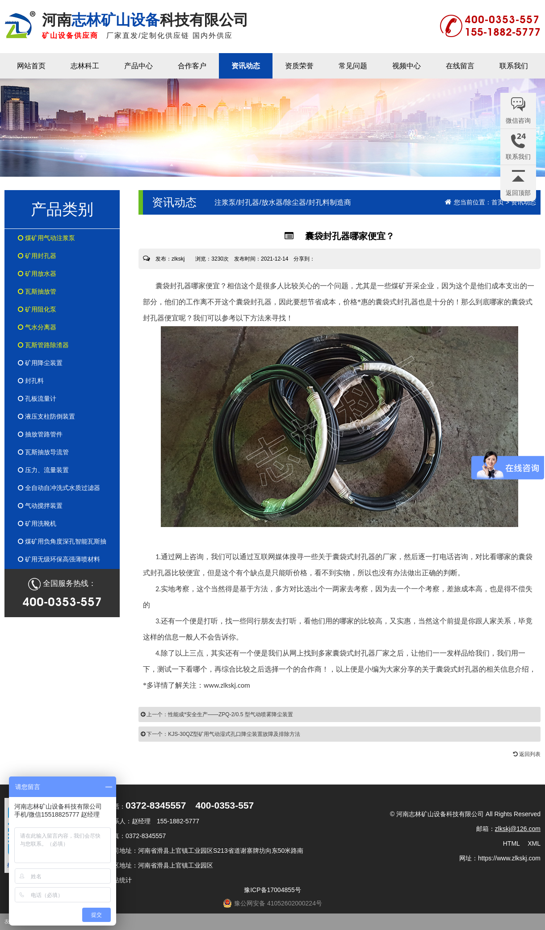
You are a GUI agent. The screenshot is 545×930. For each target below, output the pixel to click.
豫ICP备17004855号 (272, 889)
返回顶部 (518, 192)
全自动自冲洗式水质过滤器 (59, 487)
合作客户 (192, 66)
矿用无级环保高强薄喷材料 (59, 559)
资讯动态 (245, 66)
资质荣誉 (299, 66)
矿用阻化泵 (37, 309)
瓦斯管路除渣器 (43, 345)
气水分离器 (37, 327)
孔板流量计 (37, 398)
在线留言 (460, 66)
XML (534, 843)
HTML (511, 843)
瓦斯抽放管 (37, 291)
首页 (497, 202)
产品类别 (62, 209)
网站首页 (31, 66)
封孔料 (31, 380)
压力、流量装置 (43, 469)
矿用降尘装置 (40, 362)
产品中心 (138, 66)
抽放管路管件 (40, 434)
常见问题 (353, 66)
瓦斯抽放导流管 (43, 452)
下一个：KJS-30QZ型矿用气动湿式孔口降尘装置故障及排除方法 (220, 734)
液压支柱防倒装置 (46, 416)
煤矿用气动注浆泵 (46, 237)
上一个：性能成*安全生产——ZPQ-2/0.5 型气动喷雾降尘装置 (217, 714)
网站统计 (119, 880)
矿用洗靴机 (37, 523)
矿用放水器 (37, 273)
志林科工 (85, 66)
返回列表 (527, 754)
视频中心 (406, 66)
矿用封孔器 (37, 255)
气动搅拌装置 (40, 505)
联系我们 (513, 66)
